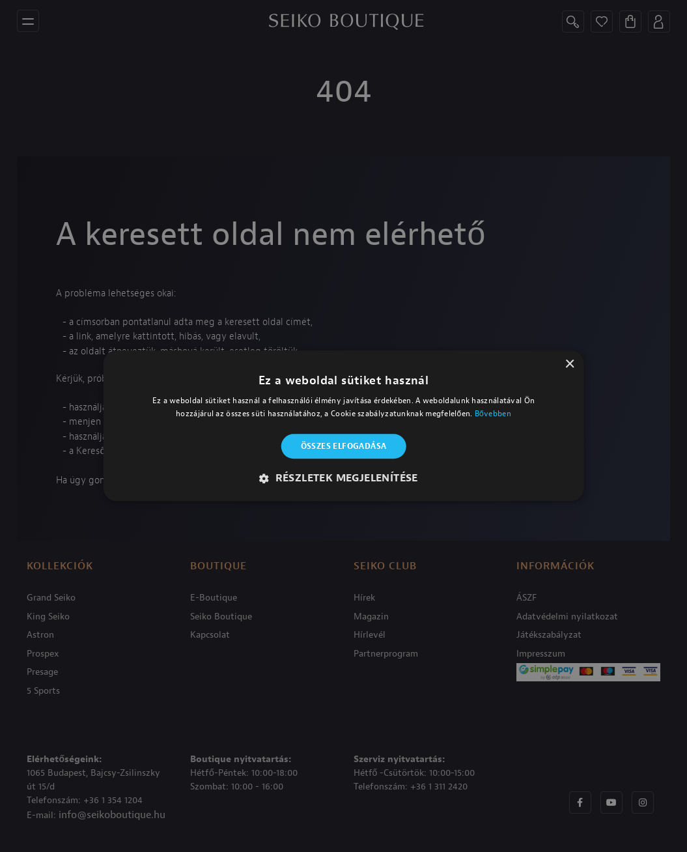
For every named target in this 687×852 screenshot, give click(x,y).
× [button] (569, 364)
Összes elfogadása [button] (344, 446)
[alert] (343, 426)
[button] (343, 478)
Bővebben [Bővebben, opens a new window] (493, 414)
